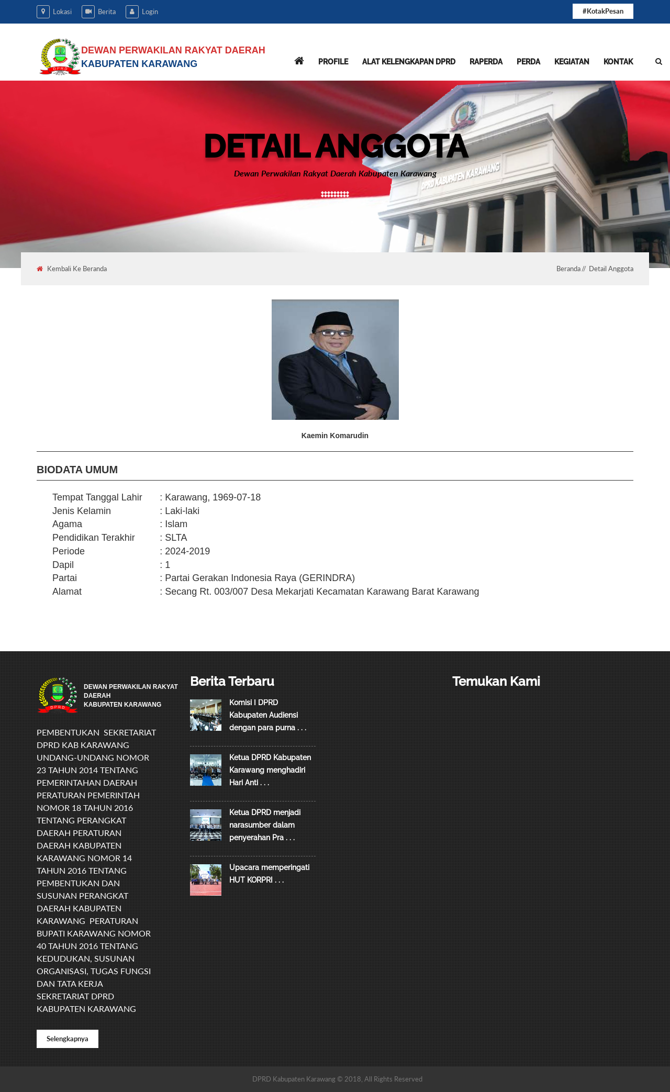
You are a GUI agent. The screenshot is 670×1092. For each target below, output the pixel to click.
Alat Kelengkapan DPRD (408, 62)
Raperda (486, 62)
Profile (333, 62)
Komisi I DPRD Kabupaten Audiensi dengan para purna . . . (267, 715)
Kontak (618, 62)
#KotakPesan (603, 11)
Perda (528, 62)
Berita (99, 11)
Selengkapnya (67, 1038)
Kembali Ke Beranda (72, 268)
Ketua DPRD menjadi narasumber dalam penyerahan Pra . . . (264, 825)
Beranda (568, 268)
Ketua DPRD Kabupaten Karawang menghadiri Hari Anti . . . (270, 770)
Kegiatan (571, 62)
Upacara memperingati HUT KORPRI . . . (269, 873)
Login (142, 11)
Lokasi (54, 11)
